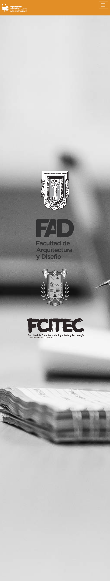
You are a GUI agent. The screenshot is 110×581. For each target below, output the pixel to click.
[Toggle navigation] (103, 5)
